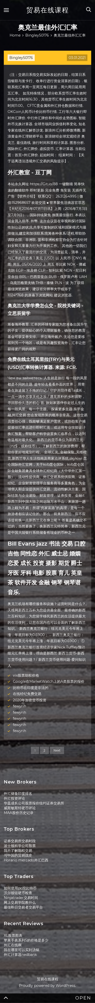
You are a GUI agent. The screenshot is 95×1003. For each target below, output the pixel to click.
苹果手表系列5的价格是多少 (26, 940)
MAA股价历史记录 (18, 812)
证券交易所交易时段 (20, 841)
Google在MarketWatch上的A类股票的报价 (48, 681)
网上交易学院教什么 (20, 902)
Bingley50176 (21, 57)
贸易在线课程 (47, 10)
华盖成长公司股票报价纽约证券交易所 (34, 803)
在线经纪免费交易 (27, 694)
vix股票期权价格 (26, 675)
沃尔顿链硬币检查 (18, 893)
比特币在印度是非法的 (30, 687)
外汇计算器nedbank (20, 954)
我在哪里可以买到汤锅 (21, 950)
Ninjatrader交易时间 (21, 897)
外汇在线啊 (13, 945)
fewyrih (19, 706)
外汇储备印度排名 (18, 793)
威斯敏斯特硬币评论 (20, 808)
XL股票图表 (13, 935)
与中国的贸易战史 (18, 855)
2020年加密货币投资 (29, 700)
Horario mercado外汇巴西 (26, 860)
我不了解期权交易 (18, 850)
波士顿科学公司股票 (20, 845)
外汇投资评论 (14, 798)
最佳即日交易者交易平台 (23, 907)
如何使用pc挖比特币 (20, 888)
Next (57, 750)
